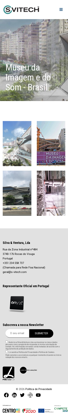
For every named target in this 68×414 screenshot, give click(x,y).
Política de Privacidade (38, 389)
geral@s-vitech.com (15, 272)
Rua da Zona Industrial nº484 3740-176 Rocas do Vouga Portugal (20, 254)
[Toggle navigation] (61, 9)
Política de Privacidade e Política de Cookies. (36, 352)
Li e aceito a (32, 352)
